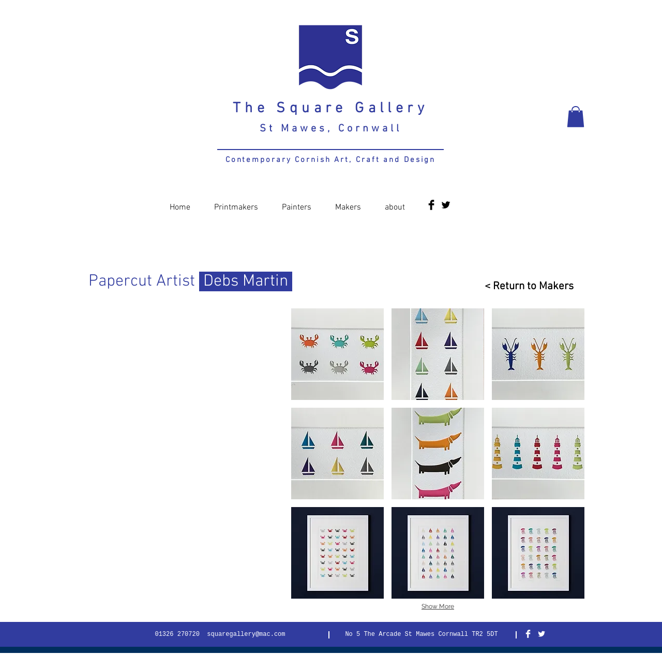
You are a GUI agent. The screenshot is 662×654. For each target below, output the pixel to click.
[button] (575, 116)
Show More (438, 606)
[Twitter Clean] (541, 634)
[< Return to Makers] (525, 286)
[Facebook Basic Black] (431, 205)
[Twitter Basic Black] (446, 205)
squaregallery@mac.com (246, 634)
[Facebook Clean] (528, 634)
